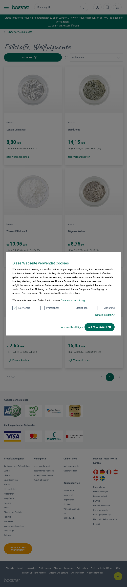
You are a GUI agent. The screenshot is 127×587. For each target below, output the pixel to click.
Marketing (106, 308)
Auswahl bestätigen (72, 327)
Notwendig (21, 308)
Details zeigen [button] (105, 314)
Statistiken (78, 308)
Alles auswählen (99, 327)
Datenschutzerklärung (73, 300)
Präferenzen (49, 308)
